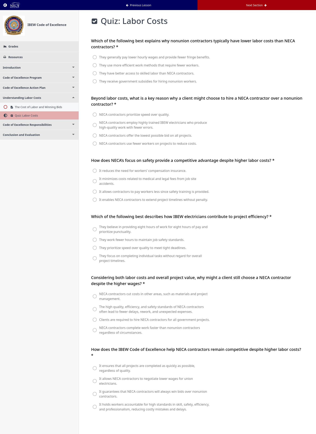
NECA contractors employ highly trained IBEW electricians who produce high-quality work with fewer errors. (153, 125)
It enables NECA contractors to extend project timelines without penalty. (153, 199)
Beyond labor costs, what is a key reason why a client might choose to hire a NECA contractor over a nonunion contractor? (196, 101)
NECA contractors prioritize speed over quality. (134, 114)
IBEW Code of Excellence (47, 25)
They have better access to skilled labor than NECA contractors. (146, 73)
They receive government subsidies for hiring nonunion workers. (148, 81)
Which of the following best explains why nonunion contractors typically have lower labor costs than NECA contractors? (193, 44)
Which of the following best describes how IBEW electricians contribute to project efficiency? (181, 216)
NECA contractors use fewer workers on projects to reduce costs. (148, 143)
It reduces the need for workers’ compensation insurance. (142, 170)
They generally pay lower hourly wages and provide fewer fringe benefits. (154, 57)
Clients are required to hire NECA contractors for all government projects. (154, 319)
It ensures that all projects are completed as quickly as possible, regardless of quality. (147, 368)
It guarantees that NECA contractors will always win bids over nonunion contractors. (153, 394)
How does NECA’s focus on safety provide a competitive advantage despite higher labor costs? (182, 160)
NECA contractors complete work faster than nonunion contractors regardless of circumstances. (149, 330)
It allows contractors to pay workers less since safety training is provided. (154, 191)
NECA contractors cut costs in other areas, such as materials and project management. (153, 296)
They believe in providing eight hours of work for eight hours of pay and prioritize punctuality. (153, 229)
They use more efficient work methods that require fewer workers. (149, 65)
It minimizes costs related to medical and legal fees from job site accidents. (147, 181)
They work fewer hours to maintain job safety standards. (141, 240)
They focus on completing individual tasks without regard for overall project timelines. (150, 258)
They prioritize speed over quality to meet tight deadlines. (142, 248)
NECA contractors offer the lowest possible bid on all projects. (145, 135)
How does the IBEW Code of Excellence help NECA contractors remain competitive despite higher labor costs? (196, 352)
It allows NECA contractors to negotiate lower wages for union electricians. (146, 381)
